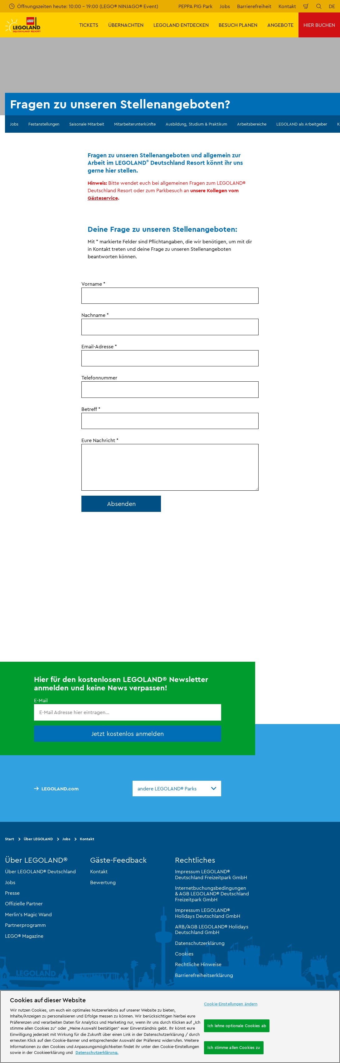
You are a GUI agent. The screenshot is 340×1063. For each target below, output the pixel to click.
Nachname (95, 315)
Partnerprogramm (25, 925)
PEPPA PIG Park (195, 6)
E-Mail (41, 700)
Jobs (225, 6)
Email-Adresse (99, 346)
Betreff (90, 409)
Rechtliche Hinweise (198, 964)
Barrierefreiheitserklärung (204, 975)
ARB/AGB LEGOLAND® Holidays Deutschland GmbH (211, 929)
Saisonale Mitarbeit (86, 124)
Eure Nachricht (100, 440)
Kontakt (287, 6)
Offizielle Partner (24, 903)
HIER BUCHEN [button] (319, 25)
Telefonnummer (99, 377)
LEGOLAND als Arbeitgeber (301, 124)
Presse (12, 893)
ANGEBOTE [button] (280, 25)
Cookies (184, 954)
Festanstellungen (43, 124)
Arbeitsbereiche (251, 124)
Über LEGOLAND (38, 839)
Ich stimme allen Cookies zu (233, 1047)
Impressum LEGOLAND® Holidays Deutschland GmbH (207, 913)
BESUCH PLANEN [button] (238, 25)
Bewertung (103, 882)
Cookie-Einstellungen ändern (231, 1003)
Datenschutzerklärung (200, 943)
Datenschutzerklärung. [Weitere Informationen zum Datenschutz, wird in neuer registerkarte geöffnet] (97, 1052)
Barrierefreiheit (254, 6)
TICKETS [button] (88, 25)
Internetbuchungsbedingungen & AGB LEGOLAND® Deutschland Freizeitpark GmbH (212, 894)
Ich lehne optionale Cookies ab (236, 1025)
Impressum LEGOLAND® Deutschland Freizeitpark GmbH (211, 874)
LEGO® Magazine (24, 935)
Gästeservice (103, 198)
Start (9, 839)
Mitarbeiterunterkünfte (135, 124)
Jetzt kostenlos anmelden (127, 733)
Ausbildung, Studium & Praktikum (196, 124)
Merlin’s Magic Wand (28, 914)
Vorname (93, 284)
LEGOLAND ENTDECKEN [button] (181, 25)
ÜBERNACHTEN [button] (125, 25)
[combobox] (177, 788)
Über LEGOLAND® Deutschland (40, 871)
